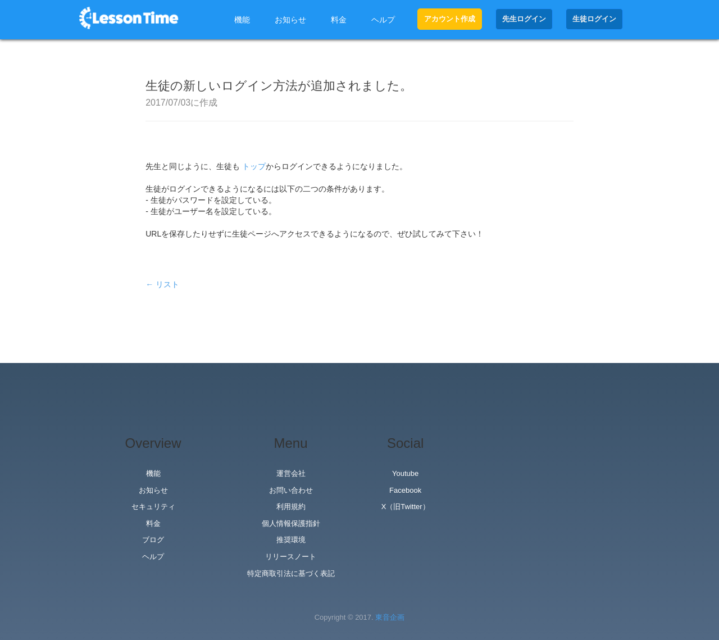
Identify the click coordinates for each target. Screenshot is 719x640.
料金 (339, 19)
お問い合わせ (291, 490)
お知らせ (290, 19)
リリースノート (290, 556)
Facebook (405, 490)
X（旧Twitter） (405, 506)
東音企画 (389, 617)
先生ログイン (524, 19)
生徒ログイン (594, 19)
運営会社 (291, 473)
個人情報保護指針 (291, 523)
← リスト (162, 284)
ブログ (153, 539)
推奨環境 (291, 539)
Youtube (405, 473)
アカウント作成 (449, 19)
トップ (254, 166)
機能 (242, 19)
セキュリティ (153, 506)
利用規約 (291, 506)
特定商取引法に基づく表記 (291, 573)
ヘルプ (383, 19)
